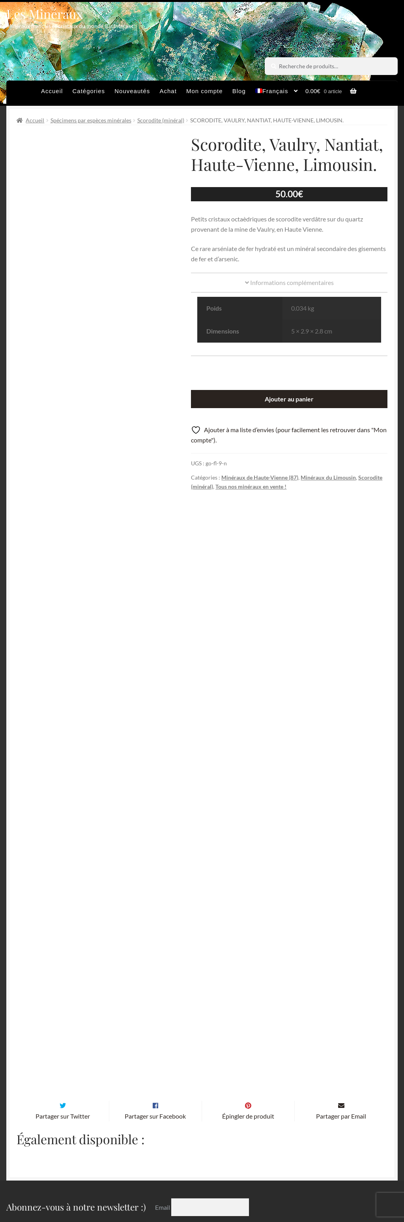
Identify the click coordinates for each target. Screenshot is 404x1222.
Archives (126, 1173)
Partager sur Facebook (155, 1009)
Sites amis (265, 1173)
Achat (167, 91)
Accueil (52, 91)
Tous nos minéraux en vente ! (250, 486)
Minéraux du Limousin (328, 477)
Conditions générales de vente (195, 1173)
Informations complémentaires (289, 282)
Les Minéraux (44, 13)
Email (163, 1100)
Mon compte (204, 91)
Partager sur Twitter (63, 1009)
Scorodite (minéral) (160, 120)
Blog (239, 91)
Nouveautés (132, 91)
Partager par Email (341, 1009)
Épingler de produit (248, 1009)
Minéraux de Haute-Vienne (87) (259, 477)
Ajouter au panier (289, 399)
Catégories (89, 91)
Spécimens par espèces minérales (90, 120)
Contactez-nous (136, 1188)
